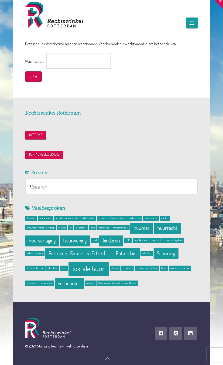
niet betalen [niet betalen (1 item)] (140, 240)
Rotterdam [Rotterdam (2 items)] (126, 253)
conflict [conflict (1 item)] (164, 218)
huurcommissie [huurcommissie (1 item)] (120, 227)
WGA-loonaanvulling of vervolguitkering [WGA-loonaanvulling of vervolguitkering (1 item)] (117, 282)
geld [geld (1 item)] (93, 227)
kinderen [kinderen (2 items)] (111, 240)
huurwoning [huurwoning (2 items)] (75, 240)
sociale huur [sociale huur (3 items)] (88, 268)
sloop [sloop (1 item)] (64, 268)
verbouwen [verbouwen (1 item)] (32, 282)
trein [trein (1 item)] (163, 268)
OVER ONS (35, 135)
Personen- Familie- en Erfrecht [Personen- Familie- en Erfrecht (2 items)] (78, 253)
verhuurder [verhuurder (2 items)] (69, 283)
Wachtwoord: (68, 61)
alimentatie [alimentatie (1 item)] (46, 218)
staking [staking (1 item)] (115, 268)
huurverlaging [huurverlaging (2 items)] (42, 240)
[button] (192, 23)
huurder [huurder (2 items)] (142, 228)
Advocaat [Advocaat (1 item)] (31, 218)
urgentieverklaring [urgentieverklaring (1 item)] (179, 268)
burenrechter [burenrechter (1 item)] (116, 218)
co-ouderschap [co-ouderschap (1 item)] (134, 218)
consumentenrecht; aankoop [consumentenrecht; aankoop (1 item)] (40, 227)
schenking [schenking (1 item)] (52, 268)
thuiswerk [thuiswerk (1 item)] (128, 268)
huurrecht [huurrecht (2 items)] (167, 228)
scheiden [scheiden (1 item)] (146, 253)
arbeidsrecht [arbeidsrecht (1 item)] (88, 218)
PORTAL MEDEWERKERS (44, 154)
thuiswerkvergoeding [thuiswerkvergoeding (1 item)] (147, 268)
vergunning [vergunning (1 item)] (46, 282)
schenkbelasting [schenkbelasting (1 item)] (35, 268)
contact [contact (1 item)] (62, 227)
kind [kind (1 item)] (95, 240)
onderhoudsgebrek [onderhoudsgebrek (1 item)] (174, 240)
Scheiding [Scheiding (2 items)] (166, 253)
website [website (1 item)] (90, 282)
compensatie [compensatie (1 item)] (151, 218)
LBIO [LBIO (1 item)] (128, 240)
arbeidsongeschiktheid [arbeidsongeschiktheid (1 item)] (67, 218)
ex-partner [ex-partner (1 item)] (81, 227)
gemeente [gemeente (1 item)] (104, 227)
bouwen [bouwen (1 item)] (102, 218)
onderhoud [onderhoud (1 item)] (156, 240)
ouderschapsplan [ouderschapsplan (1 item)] (35, 253)
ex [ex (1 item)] (71, 227)
